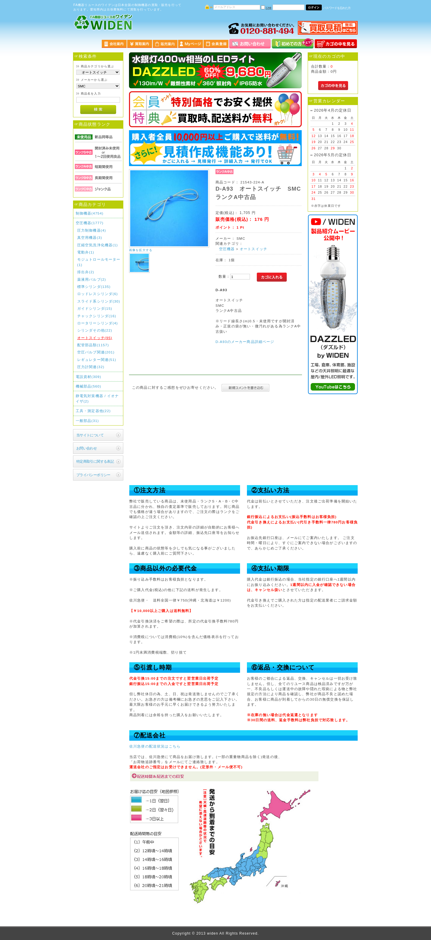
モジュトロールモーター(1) (99, 261)
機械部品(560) (88, 386)
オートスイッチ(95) (94, 338)
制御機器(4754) (90, 213)
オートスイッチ (253, 249)
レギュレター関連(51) (96, 360)
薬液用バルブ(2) (91, 279)
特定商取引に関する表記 (95, 461)
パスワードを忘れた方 (336, 8)
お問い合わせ (86, 448)
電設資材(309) (88, 377)
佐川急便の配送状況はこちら (154, 746)
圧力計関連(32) (90, 367)
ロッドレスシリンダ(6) (97, 294)
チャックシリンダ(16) (96, 316)
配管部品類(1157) (93, 345)
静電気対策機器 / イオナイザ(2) (97, 398)
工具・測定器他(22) (93, 411)
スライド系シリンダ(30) (98, 301)
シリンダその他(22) (94, 330)
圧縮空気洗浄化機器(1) (97, 245)
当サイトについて (90, 435)
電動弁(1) (85, 252)
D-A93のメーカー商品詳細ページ (245, 342)
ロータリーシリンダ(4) (97, 323)
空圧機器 (227, 249)
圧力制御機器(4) (91, 230)
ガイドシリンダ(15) (94, 308)
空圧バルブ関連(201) (96, 352)
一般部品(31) (87, 421)
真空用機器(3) (89, 237)
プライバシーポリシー (93, 475)
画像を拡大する (140, 250)
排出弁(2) (85, 272)
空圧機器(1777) (90, 223)
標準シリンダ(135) (94, 286)
